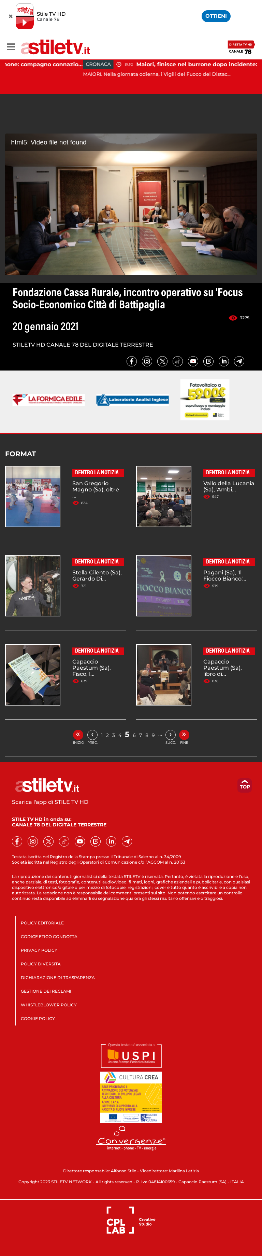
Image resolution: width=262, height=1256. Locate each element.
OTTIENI (216, 16)
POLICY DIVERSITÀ (41, 963)
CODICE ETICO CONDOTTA (49, 936)
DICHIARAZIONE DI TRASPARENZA (58, 977)
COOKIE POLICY (38, 1018)
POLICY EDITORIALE (42, 922)
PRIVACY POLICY (39, 950)
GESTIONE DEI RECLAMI (46, 991)
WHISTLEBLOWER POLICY (49, 1004)
